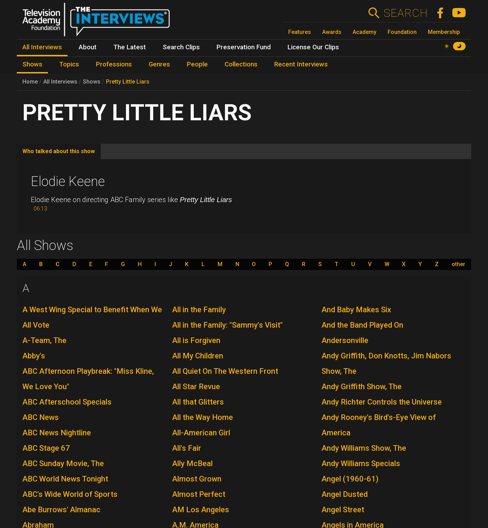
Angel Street (342, 509)
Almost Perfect (198, 494)
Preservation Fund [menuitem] (244, 47)
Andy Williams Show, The (363, 448)
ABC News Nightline (56, 432)
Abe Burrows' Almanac (61, 509)
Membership (444, 32)
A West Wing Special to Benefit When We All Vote (92, 317)
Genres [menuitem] (159, 64)
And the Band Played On (362, 325)
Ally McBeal (192, 463)
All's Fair (186, 448)
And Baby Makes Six (356, 309)
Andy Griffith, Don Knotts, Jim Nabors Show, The (386, 363)
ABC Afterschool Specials (67, 402)
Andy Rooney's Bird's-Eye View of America (378, 425)
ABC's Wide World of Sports (70, 494)
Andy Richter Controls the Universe (381, 402)
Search (405, 13)
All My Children (197, 355)
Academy (364, 32)
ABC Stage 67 (46, 448)
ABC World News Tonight (65, 479)
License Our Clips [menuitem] (313, 47)
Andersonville (344, 340)
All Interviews (60, 81)
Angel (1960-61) (350, 479)
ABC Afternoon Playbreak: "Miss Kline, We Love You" (88, 379)
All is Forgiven (196, 340)
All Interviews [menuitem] (42, 47)
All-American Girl (201, 432)
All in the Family (199, 309)
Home (30, 81)
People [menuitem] (197, 64)
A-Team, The (44, 340)
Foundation (402, 32)
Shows (91, 81)
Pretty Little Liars (127, 81)
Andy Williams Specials (360, 463)
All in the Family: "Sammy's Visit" (227, 325)
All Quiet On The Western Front (225, 371)
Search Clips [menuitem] (181, 47)
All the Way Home (202, 417)
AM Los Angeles (200, 509)
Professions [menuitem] (114, 64)
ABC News (40, 417)
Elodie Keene (68, 181)
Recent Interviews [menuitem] (301, 64)
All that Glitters (198, 402)
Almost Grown (196, 479)
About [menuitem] (88, 47)
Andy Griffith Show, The (361, 386)
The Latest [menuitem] (129, 47)
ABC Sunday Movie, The (63, 463)
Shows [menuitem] (32, 64)
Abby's (33, 355)
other (458, 264)
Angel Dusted (344, 494)
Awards (331, 32)
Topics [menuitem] (69, 64)
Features (299, 32)
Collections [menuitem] (241, 64)
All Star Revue (196, 386)
